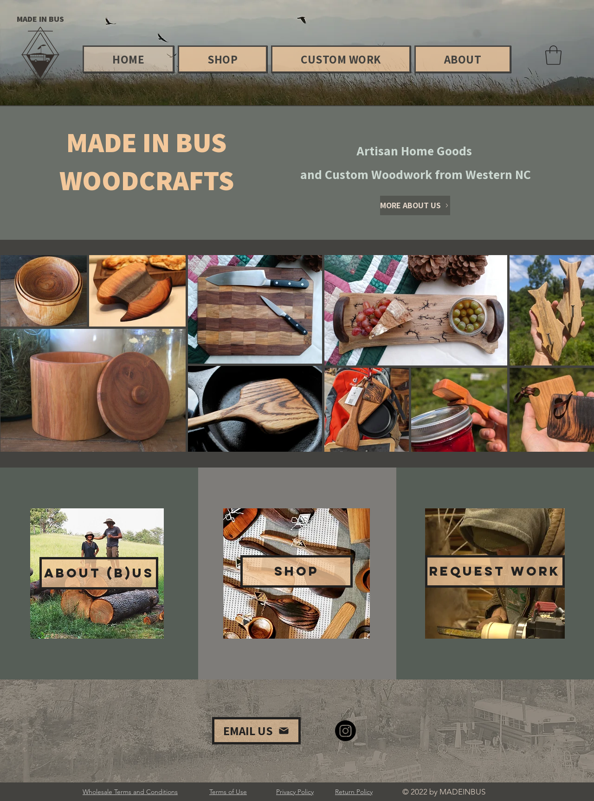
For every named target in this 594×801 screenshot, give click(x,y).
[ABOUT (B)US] (98, 573)
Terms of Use (228, 792)
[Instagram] (345, 730)
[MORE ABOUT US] (415, 205)
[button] (553, 55)
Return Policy (354, 792)
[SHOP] (296, 571)
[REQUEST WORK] (495, 571)
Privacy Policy (295, 792)
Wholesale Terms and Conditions (130, 792)
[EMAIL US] (256, 730)
